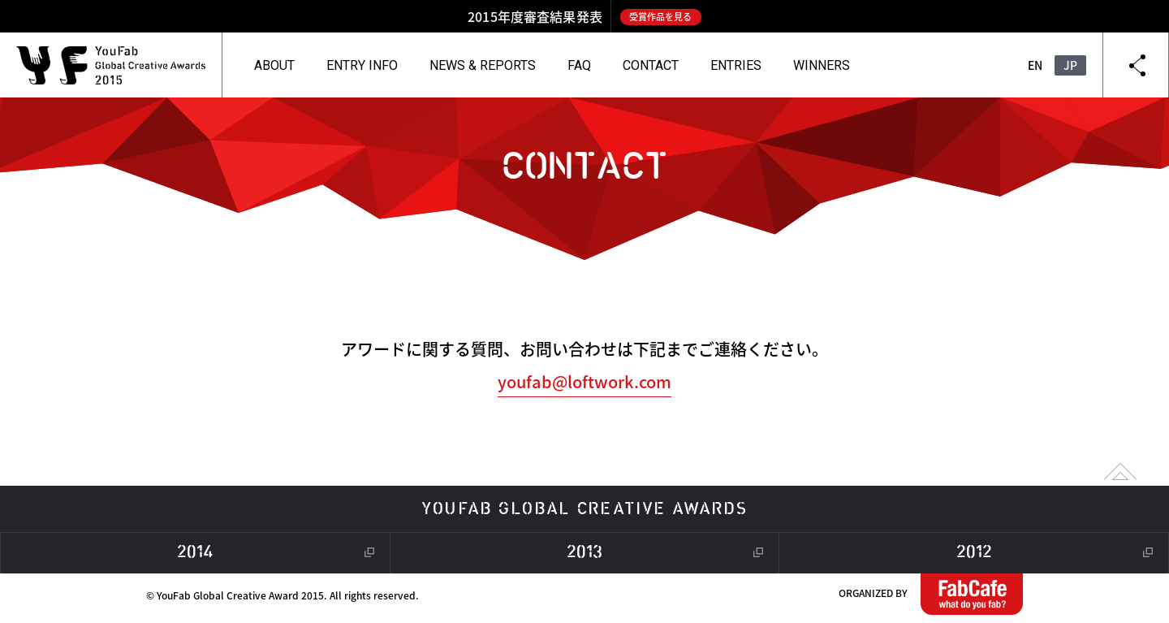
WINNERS (821, 65)
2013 (584, 552)
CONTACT (651, 65)
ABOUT (274, 65)
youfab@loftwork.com (584, 381)
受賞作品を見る (660, 17)
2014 (195, 552)
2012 (974, 552)
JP (1070, 65)
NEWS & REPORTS (482, 65)
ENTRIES (735, 65)
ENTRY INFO (362, 65)
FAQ (579, 65)
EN (1035, 65)
